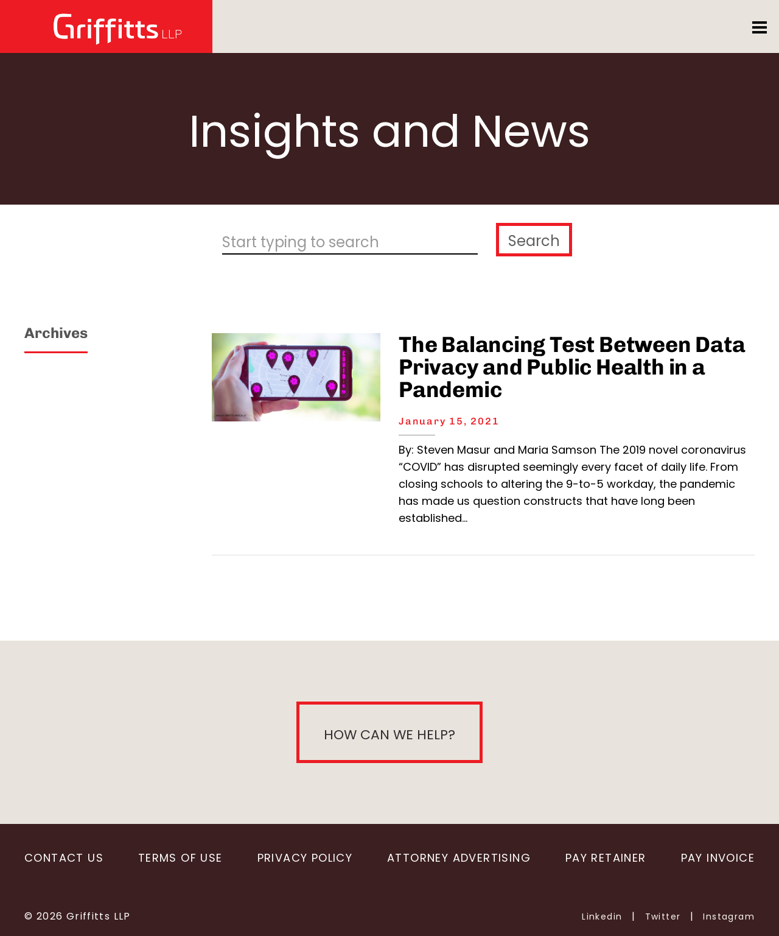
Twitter (663, 916)
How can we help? (389, 734)
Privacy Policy (304, 857)
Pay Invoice (718, 857)
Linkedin (602, 916)
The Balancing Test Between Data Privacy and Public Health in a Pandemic (572, 367)
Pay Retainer (605, 857)
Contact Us (63, 857)
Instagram (729, 916)
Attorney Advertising (459, 857)
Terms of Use (180, 857)
